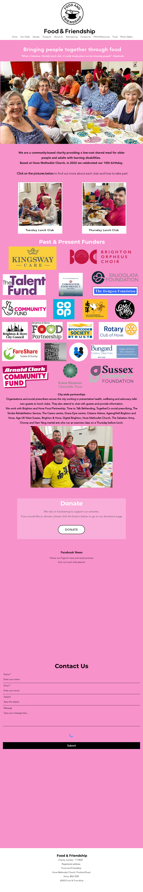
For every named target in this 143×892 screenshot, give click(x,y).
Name (7, 674)
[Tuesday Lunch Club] (40, 230)
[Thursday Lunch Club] (104, 230)
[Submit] (71, 745)
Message (8, 708)
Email (6, 685)
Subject (7, 697)
